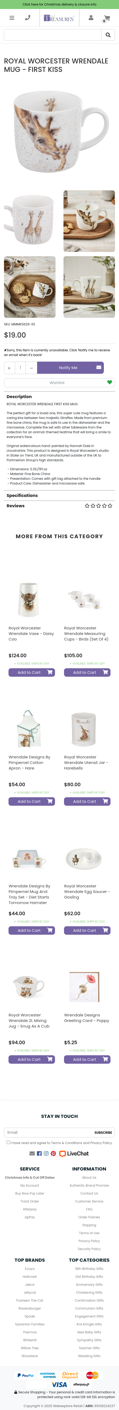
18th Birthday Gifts (89, 1268)
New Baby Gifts (89, 1332)
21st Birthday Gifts (89, 1276)
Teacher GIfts (89, 1348)
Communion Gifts (89, 1308)
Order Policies (89, 1217)
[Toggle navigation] (12, 18)
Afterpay (29, 1209)
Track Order (29, 1201)
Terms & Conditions (66, 1143)
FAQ (89, 1209)
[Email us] (32, 1153)
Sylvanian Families (29, 1324)
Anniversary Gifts (89, 1284)
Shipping (89, 1225)
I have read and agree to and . (60, 1143)
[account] (91, 18)
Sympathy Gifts (89, 1340)
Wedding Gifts (89, 1356)
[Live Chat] (74, 1153)
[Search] (52, 35)
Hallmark (30, 1276)
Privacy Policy (101, 1143)
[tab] (59, 438)
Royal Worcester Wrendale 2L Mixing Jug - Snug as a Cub (28, 1020)
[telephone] (27, 18)
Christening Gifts (89, 1292)
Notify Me (80, 367)
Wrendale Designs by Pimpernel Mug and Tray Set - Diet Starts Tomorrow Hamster (29, 894)
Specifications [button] (22, 495)
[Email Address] (48, 1132)
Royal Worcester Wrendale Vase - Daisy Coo (31, 633)
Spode (30, 1316)
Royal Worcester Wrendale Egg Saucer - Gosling (87, 891)
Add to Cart (35, 672)
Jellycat (30, 1292)
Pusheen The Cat (29, 1300)
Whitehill (30, 1340)
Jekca (29, 1284)
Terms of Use (89, 1233)
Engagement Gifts (89, 1316)
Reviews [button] (59, 506)
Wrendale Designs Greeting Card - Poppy (86, 1017)
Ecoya (30, 1268)
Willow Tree (30, 1348)
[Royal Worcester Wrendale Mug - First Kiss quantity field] (20, 368)
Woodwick (30, 1356)
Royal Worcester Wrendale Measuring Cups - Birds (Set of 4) (86, 633)
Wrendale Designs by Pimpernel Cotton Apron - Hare (29, 762)
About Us (89, 1177)
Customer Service (89, 1201)
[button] (59, 383)
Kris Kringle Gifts (89, 1324)
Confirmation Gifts (89, 1300)
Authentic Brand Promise (89, 1185)
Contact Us (89, 1193)
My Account (29, 1185)
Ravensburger (30, 1308)
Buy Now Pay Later (29, 1193)
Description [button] (19, 397)
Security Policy (89, 1249)
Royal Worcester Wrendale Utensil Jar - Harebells (86, 762)
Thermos (30, 1332)
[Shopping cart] (107, 17)
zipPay (30, 1217)
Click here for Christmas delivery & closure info (59, 4)
